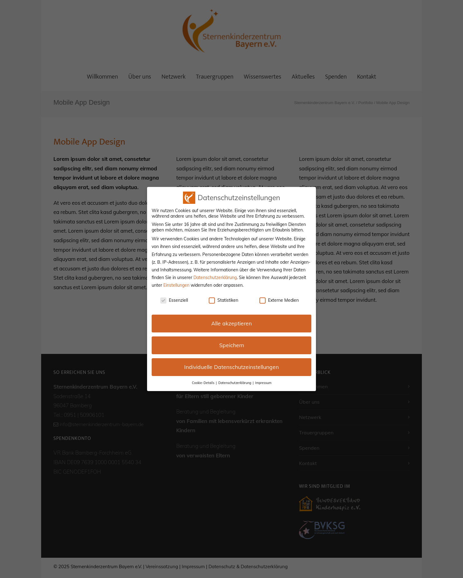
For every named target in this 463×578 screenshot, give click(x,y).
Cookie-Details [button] (203, 383)
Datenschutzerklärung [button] (235, 383)
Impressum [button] (263, 383)
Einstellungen (176, 285)
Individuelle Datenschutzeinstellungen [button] (231, 366)
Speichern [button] (231, 345)
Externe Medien (279, 300)
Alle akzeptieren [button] (231, 323)
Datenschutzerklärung (215, 277)
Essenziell (174, 300)
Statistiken (223, 300)
